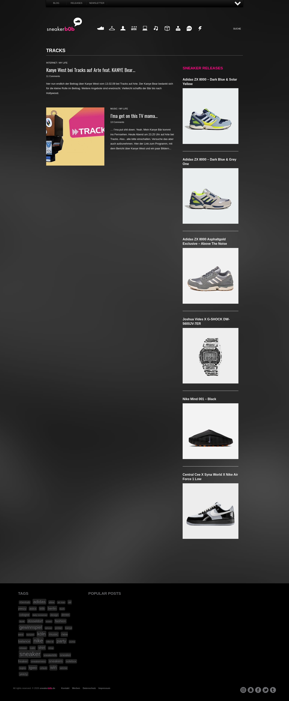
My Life (123, 33)
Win (134, 33)
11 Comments (53, 76)
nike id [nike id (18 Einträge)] (49, 641)
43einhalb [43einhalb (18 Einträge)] (24, 602)
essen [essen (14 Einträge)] (49, 621)
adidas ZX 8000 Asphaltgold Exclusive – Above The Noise (205, 241)
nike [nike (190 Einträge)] (38, 640)
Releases (76, 3)
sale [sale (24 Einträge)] (32, 647)
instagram (243, 690)
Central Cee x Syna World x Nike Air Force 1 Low (210, 477)
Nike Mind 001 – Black (199, 399)
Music (156, 33)
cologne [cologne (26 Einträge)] (24, 614)
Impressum (104, 688)
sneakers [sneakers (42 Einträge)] (56, 661)
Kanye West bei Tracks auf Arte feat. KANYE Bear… (90, 69)
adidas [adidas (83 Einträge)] (39, 601)
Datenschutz (89, 688)
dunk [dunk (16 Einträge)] (21, 621)
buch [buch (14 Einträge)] (62, 609)
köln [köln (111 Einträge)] (41, 633)
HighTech (178, 33)
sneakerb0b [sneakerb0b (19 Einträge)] (50, 655)
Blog (56, 3)
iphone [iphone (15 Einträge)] (48, 628)
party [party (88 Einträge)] (61, 641)
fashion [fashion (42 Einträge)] (60, 621)
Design (167, 33)
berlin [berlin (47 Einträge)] (52, 608)
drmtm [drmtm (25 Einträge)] (65, 614)
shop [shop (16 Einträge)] (51, 648)
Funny (189, 33)
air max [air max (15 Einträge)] (61, 602)
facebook (258, 690)
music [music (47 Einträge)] (53, 634)
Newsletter (96, 3)
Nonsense (200, 33)
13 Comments (117, 122)
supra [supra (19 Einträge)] (22, 668)
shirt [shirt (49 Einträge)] (41, 648)
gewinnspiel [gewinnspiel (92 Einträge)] (30, 627)
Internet (145, 33)
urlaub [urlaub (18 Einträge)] (43, 668)
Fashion (112, 33)
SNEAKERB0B (64, 24)
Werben (76, 688)
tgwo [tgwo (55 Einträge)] (33, 668)
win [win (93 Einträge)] (53, 667)
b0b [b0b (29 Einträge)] (42, 608)
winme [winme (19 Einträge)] (63, 668)
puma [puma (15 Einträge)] (72, 641)
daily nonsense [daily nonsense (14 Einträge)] (40, 615)
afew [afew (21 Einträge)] (51, 602)
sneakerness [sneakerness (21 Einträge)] (38, 661)
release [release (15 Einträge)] (23, 648)
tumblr (273, 690)
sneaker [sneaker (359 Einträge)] (29, 654)
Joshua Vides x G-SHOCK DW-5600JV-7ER (206, 321)
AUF (238, 4)
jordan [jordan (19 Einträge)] (58, 628)
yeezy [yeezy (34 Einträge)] (23, 674)
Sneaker (101, 33)
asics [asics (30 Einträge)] (33, 608)
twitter (266, 690)
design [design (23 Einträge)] (54, 614)
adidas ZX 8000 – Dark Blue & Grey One (209, 162)
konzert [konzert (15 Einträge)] (30, 634)
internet (51, 63)
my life (63, 63)
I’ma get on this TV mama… (134, 115)
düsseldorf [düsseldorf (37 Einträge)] (35, 621)
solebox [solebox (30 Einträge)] (71, 661)
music (113, 108)
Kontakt (65, 688)
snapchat (251, 690)
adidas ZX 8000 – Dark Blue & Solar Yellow (210, 82)
